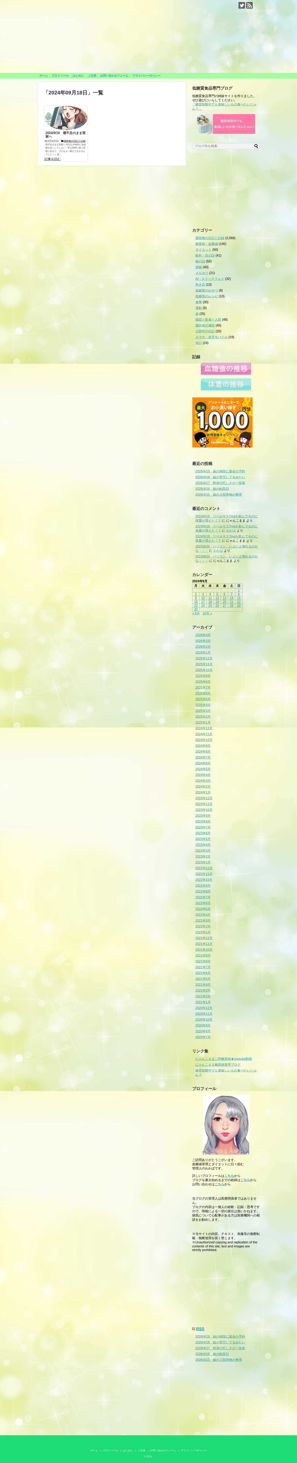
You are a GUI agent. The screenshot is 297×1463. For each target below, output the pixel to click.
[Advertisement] (226, 190)
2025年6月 (203, 693)
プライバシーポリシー (146, 75)
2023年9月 (203, 815)
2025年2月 (203, 716)
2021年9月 (203, 955)
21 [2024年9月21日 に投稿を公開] (231, 601)
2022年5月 (203, 909)
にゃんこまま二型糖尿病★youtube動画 (223, 1059)
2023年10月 (203, 810)
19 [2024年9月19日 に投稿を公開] (217, 601)
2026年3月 (203, 641)
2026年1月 (203, 652)
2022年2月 (203, 926)
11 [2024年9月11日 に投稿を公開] (210, 598)
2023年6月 (203, 833)
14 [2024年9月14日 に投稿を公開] (231, 598)
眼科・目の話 (205, 255)
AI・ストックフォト (209, 279)
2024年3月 (203, 780)
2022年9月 (203, 885)
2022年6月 (203, 903)
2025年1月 (203, 722)
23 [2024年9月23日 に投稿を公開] (196, 605)
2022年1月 (203, 932)
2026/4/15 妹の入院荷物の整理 (218, 494)
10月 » (207, 613)
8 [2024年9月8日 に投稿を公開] (239, 594)
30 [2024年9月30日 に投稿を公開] (196, 609)
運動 (198, 308)
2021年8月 (203, 961)
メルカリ (201, 273)
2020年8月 (203, 1031)
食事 (198, 302)
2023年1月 (203, 862)
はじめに (78, 75)
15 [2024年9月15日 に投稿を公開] (239, 598)
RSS (200, 1329)
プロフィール (60, 75)
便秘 (198, 267)
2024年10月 (203, 740)
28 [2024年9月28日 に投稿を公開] (231, 605)
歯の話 (200, 261)
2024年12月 (203, 728)
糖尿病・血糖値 (206, 244)
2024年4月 (203, 775)
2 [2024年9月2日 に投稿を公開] (196, 594)
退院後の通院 (205, 325)
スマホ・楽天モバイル (211, 337)
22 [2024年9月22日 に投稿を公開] (239, 601)
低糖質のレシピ (206, 296)
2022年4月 (203, 914)
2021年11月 (203, 944)
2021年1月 (203, 1002)
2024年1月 (203, 792)
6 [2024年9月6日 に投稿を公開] (224, 594)
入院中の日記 (205, 331)
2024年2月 (203, 786)
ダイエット (203, 249)
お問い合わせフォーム (114, 75)
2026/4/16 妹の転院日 (212, 488)
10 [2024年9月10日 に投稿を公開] (203, 598)
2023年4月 (203, 845)
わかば (231, 530)
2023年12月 (203, 798)
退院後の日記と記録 (209, 238)
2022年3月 (203, 920)
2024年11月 (203, 734)
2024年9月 (203, 745)
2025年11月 (203, 664)
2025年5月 (203, 699)
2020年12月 (203, 1008)
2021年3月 (203, 990)
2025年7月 (203, 687)
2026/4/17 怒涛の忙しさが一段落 (220, 483)
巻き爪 (200, 284)
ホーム (43, 75)
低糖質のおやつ (206, 290)
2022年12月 (203, 868)
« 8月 (196, 613)
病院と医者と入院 (208, 319)
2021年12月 (203, 938)
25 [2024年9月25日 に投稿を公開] (210, 605)
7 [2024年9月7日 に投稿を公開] (232, 594)
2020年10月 (203, 1019)
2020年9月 (203, 1025)
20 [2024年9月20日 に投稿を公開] (224, 601)
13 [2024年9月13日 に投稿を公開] (224, 598)
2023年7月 (203, 827)
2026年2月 (203, 646)
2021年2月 (203, 996)
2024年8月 (203, 751)
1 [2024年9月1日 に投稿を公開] (239, 590)
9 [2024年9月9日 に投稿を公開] (196, 598)
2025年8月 (203, 681)
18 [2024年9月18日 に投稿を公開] (210, 601)
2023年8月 (203, 821)
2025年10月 (203, 670)
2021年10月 (203, 949)
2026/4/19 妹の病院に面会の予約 (220, 471)
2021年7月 (203, 967)
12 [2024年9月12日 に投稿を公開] (217, 598)
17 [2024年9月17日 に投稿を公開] (203, 601)
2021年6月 (203, 973)
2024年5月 (203, 769)
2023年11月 (203, 804)
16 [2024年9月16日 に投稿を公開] (196, 601)
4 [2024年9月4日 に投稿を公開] (210, 594)
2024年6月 (203, 763)
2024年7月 (203, 757)
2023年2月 (203, 856)
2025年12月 (203, 658)
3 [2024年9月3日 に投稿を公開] (203, 594)
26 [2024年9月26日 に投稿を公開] (217, 605)
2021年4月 (203, 984)
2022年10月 (203, 879)
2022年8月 (203, 891)
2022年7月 (203, 897)
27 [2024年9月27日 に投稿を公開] (224, 605)
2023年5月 (203, 839)
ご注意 (92, 75)
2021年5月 (203, 979)
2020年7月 (203, 1037)
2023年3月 (203, 850)
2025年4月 (203, 705)
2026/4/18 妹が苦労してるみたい (220, 477)
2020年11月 (203, 1014)
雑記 (198, 343)
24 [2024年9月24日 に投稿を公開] (203, 605)
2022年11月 (203, 874)
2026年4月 (203, 635)
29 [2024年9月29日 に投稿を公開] (239, 605)
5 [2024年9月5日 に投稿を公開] (217, 594)
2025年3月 (203, 711)
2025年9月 (203, 676)
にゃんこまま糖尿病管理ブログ (217, 1064)
